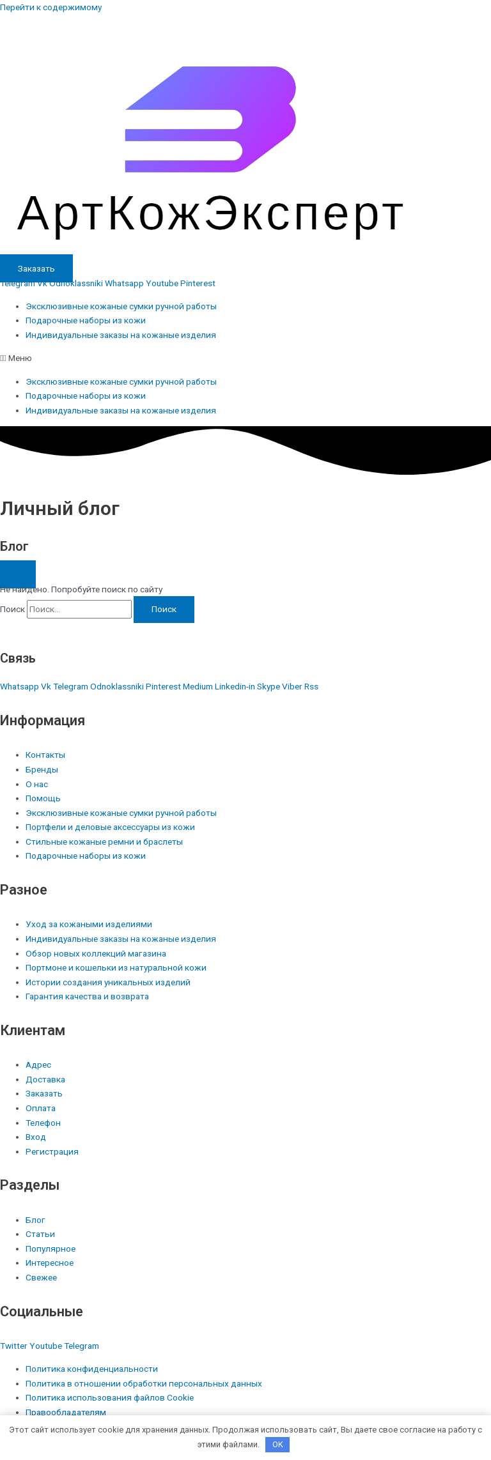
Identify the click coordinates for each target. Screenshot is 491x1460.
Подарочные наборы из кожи (86, 320)
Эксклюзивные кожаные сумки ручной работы (121, 306)
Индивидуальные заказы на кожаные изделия (121, 335)
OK (277, 1444)
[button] (245, 358)
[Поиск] (164, 609)
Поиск (12, 609)
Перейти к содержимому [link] (51, 7)
